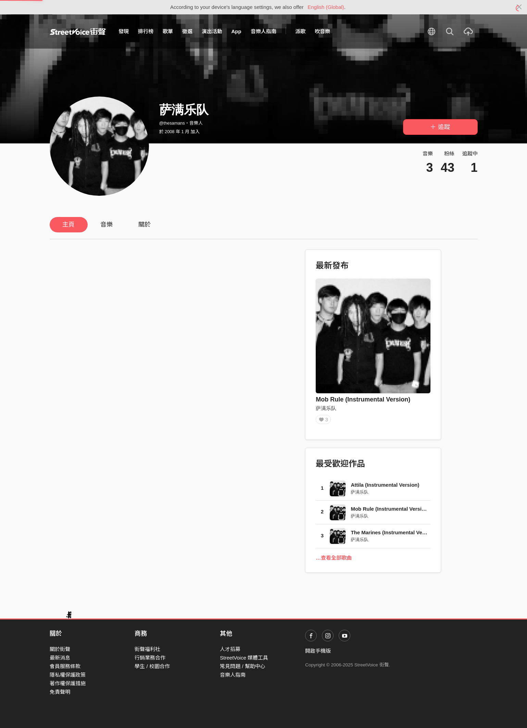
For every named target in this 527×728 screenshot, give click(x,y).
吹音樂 (322, 31)
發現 (123, 31)
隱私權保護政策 (68, 675)
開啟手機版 (318, 651)
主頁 (68, 224)
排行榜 (145, 31)
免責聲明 (60, 692)
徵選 (187, 31)
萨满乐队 (326, 408)
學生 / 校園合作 (152, 666)
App (236, 31)
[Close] (519, 7)
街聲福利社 (147, 649)
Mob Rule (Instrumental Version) (363, 399)
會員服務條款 (65, 666)
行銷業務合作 (150, 658)
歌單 (168, 31)
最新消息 (60, 658)
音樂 (106, 224)
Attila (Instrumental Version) (385, 487)
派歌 (300, 31)
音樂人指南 (263, 31)
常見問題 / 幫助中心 (242, 666)
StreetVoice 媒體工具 (244, 658)
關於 (144, 224)
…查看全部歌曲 (334, 560)
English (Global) (326, 7)
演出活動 (212, 31)
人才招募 (230, 649)
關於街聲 (60, 649)
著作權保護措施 (68, 683)
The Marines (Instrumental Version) (393, 535)
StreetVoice (78, 31)
